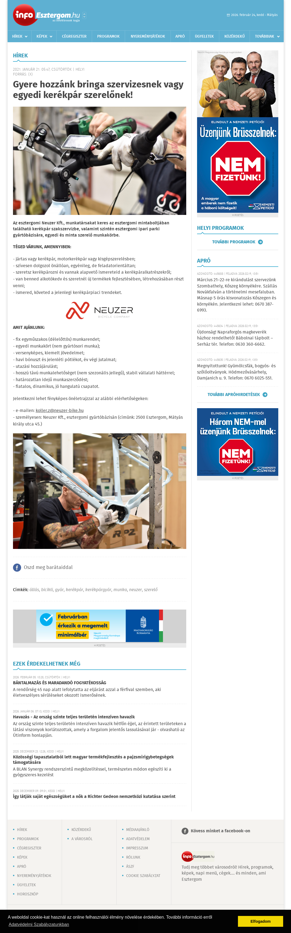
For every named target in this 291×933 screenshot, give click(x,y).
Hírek (17, 37)
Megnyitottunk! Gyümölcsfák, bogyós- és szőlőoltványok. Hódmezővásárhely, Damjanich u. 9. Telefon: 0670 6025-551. (236, 372)
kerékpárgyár (98, 590)
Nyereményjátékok (148, 37)
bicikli (47, 590)
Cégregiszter (74, 37)
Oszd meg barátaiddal (48, 567)
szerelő (151, 590)
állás (34, 590)
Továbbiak (264, 37)
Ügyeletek (204, 37)
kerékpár (74, 590)
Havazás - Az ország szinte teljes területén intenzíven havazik (74, 717)
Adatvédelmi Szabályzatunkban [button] (39, 924)
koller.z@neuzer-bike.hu (60, 410)
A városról (82, 839)
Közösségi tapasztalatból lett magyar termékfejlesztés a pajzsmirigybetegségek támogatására (93, 760)
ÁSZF (130, 867)
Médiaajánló (137, 830)
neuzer (135, 590)
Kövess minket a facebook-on (220, 831)
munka (120, 590)
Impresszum (137, 848)
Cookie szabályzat (143, 876)
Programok (108, 37)
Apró (180, 37)
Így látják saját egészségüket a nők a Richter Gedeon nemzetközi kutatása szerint (94, 796)
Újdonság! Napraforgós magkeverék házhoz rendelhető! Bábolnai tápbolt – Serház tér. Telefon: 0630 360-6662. (235, 338)
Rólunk (133, 857)
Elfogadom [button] (261, 921)
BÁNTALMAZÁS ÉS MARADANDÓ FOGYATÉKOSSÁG (59, 683)
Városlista (84, 15)
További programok (233, 242)
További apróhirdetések (234, 394)
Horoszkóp (27, 894)
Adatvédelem (138, 839)
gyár (59, 590)
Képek (42, 37)
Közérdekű (234, 37)
